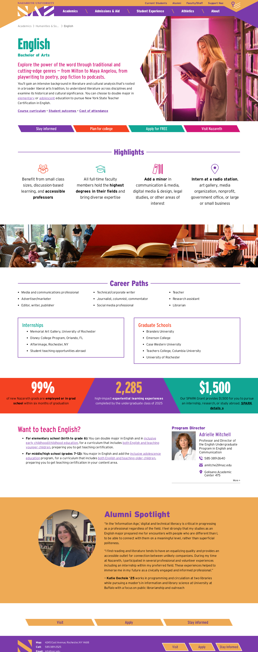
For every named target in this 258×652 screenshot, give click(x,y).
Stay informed (46, 128)
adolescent (47, 98)
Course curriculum (32, 111)
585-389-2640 (214, 458)
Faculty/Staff (194, 3)
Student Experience (150, 11)
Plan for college (101, 128)
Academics (70, 11)
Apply (129, 622)
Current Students (156, 3)
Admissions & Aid (107, 11)
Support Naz (215, 3)
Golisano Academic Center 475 (218, 473)
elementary (26, 98)
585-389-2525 (53, 646)
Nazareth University (36, 9)
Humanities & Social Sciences (48, 26)
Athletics (187, 11)
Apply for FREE (156, 128)
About (215, 11)
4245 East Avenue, (67, 642)
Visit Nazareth (212, 128)
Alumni (176, 3)
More (235, 5)
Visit (60, 622)
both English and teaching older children (126, 458)
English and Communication (215, 450)
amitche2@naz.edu (218, 465)
